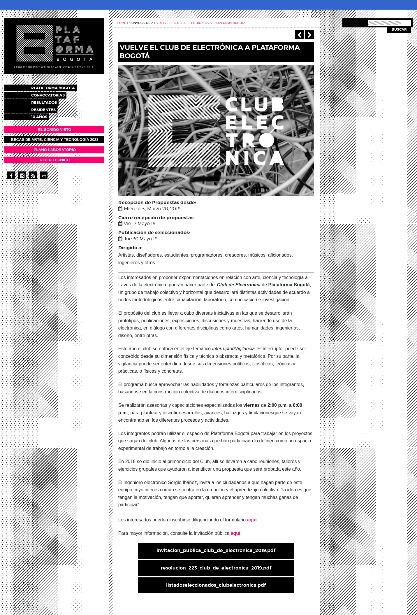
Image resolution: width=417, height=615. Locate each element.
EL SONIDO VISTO (54, 127)
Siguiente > (309, 34)
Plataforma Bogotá (58, 87)
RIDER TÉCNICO (55, 157)
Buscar (399, 29)
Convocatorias (53, 94)
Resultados (49, 101)
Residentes (48, 107)
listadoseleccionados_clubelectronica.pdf (216, 585)
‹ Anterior (299, 34)
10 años (44, 114)
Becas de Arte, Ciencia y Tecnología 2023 (54, 137)
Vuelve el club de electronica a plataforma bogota (200, 22)
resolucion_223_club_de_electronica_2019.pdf (216, 568)
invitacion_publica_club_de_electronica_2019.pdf (215, 550)
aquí (252, 519)
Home (121, 22)
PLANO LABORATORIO (55, 147)
